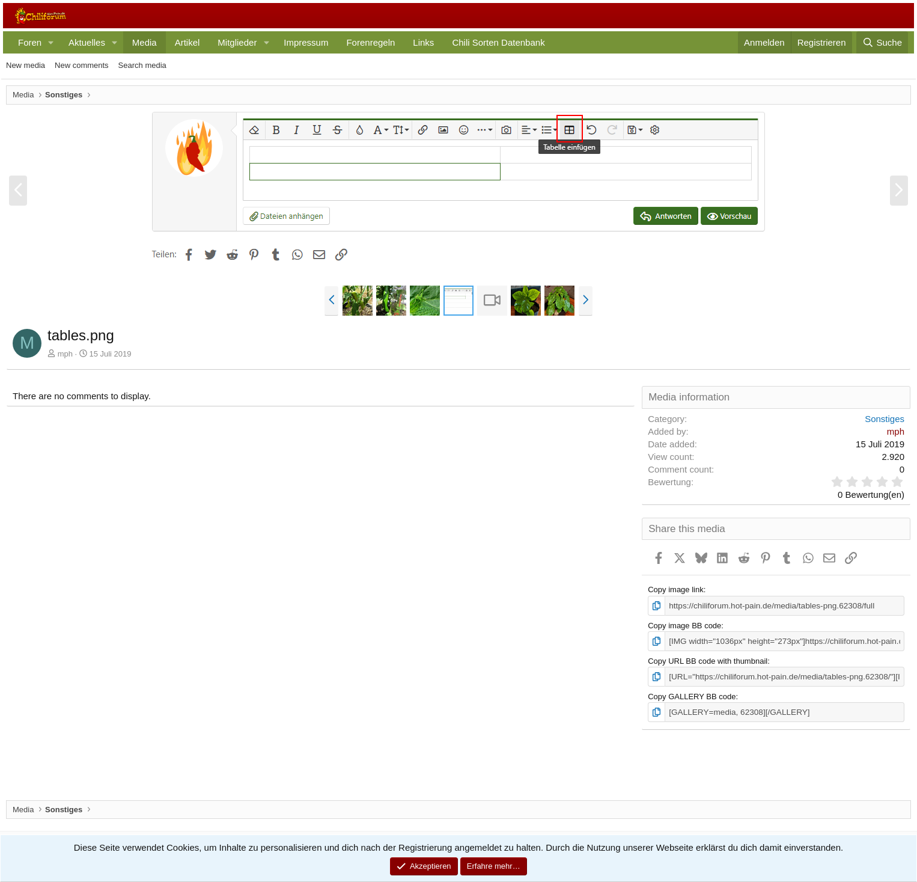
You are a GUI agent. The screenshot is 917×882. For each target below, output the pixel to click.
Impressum (306, 42)
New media (25, 65)
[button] (51, 42)
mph (65, 353)
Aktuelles (87, 42)
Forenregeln (370, 42)
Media (144, 42)
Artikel (187, 42)
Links (423, 42)
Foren (29, 42)
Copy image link (676, 589)
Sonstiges (884, 419)
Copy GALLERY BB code (692, 695)
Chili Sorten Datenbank (498, 42)
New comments (82, 65)
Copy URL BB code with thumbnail (707, 659)
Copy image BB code (684, 624)
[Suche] (882, 42)
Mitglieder (237, 42)
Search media (142, 65)
